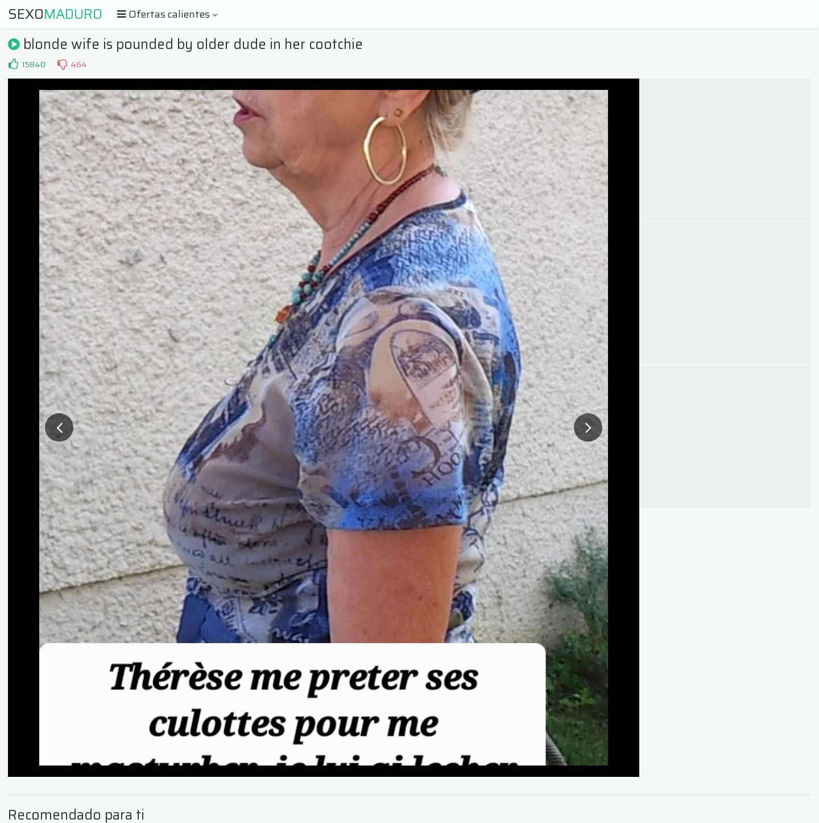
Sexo (55, 14)
